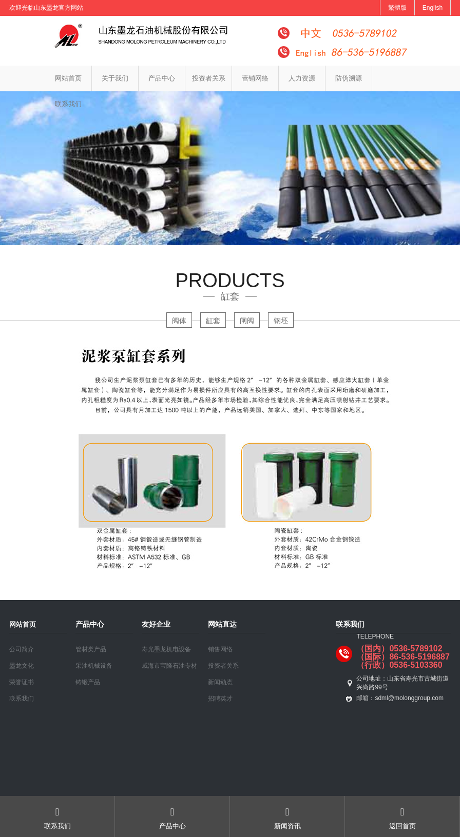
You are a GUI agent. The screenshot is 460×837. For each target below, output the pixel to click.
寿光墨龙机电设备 (166, 649)
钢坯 (281, 320)
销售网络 (220, 649)
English (433, 7)
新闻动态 (220, 682)
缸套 (213, 320)
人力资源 (302, 78)
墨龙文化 (21, 665)
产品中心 (161, 78)
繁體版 (397, 7)
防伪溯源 (348, 78)
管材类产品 (90, 649)
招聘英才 (220, 698)
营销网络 (255, 78)
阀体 (179, 320)
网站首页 (68, 78)
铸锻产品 (87, 682)
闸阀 (247, 320)
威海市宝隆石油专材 (169, 665)
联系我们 (68, 104)
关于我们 (115, 78)
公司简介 (21, 649)
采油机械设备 (93, 665)
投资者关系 (208, 78)
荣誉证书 (21, 682)
